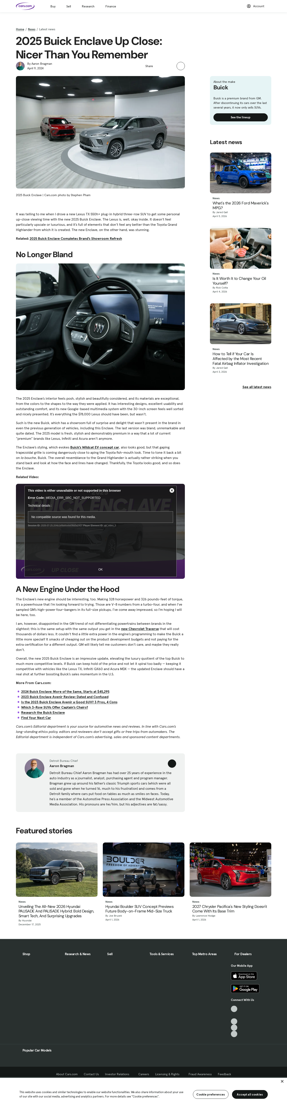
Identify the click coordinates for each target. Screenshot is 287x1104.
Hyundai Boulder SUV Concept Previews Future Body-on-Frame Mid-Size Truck (139, 909)
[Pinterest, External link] (234, 1034)
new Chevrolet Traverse (140, 629)
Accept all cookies (250, 1094)
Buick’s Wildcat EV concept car (94, 447)
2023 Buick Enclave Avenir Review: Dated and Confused (64, 697)
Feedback (224, 1074)
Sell (68, 6)
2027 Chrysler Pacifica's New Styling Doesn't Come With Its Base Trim (229, 909)
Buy (52, 6)
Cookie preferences (210, 1094)
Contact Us (91, 1074)
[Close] (282, 1081)
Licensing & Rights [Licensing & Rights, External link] (168, 1074)
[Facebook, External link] (234, 1015)
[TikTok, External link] (234, 1009)
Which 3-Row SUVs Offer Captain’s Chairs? (54, 707)
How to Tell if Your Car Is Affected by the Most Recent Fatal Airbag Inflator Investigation (240, 359)
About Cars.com (67, 1074)
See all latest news (256, 387)
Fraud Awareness (200, 1074)
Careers (143, 1074)
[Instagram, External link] (234, 1027)
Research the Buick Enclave (43, 712)
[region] (143, 1090)
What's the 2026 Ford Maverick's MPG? (240, 205)
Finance (110, 6)
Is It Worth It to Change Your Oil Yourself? (239, 281)
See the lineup (240, 117)
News (31, 29)
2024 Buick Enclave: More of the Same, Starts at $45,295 (65, 691)
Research (88, 6)
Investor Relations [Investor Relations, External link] (118, 1074)
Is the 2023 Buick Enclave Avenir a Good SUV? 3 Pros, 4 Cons (69, 702)
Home (20, 29)
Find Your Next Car (36, 717)
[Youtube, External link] (234, 1021)
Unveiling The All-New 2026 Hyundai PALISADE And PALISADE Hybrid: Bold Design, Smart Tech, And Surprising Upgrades (56, 911)
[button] (158, 65)
